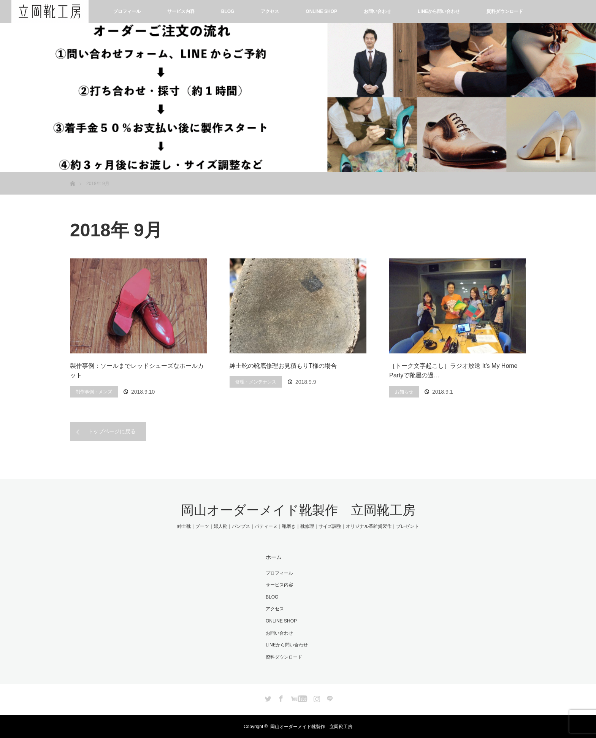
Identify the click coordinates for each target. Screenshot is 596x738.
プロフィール (127, 11)
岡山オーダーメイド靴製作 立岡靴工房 (298, 510)
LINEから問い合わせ (439, 11)
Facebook (280, 697)
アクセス (270, 11)
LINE (328, 697)
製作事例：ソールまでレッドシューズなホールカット (137, 371)
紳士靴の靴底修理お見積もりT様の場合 (283, 366)
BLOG (228, 11)
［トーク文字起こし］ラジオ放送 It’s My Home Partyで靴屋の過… (453, 371)
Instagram (316, 697)
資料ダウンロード (505, 11)
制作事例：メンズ (94, 391)
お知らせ (404, 391)
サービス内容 (181, 11)
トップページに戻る (112, 431)
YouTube (298, 697)
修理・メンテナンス (255, 382)
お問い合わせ (377, 11)
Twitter (267, 697)
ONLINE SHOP (321, 11)
